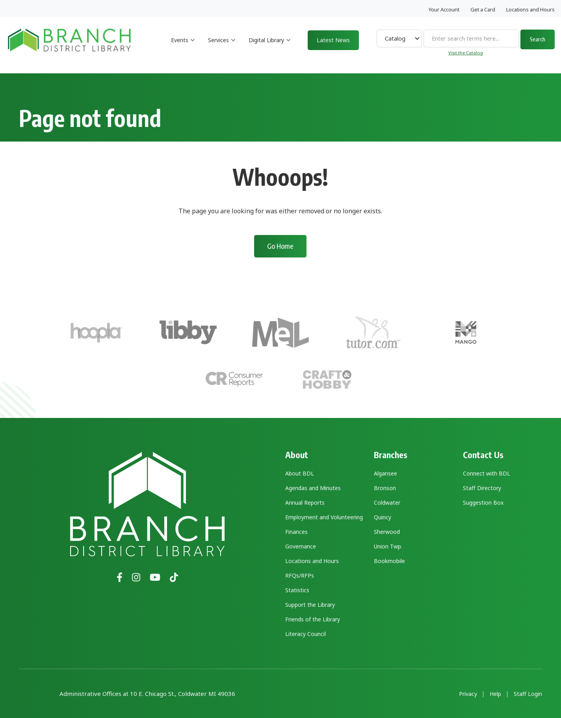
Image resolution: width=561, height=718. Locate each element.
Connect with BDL (486, 473)
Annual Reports (305, 502)
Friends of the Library (312, 619)
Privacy (468, 693)
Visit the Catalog (465, 53)
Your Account (444, 9)
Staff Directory (482, 488)
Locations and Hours (530, 9)
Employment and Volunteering (324, 517)
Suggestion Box (483, 502)
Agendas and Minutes (313, 488)
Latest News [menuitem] (333, 40)
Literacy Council (305, 634)
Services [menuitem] (222, 47)
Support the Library (310, 604)
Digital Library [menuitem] (270, 47)
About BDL (299, 473)
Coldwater (387, 502)
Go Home (280, 245)
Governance (300, 546)
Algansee (385, 473)
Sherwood (387, 531)
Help (495, 693)
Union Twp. (388, 546)
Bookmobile (389, 561)
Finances (296, 531)
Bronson (385, 488)
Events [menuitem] (183, 47)
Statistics (297, 590)
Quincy (382, 517)
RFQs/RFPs (299, 575)
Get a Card (482, 9)
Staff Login (528, 693)
